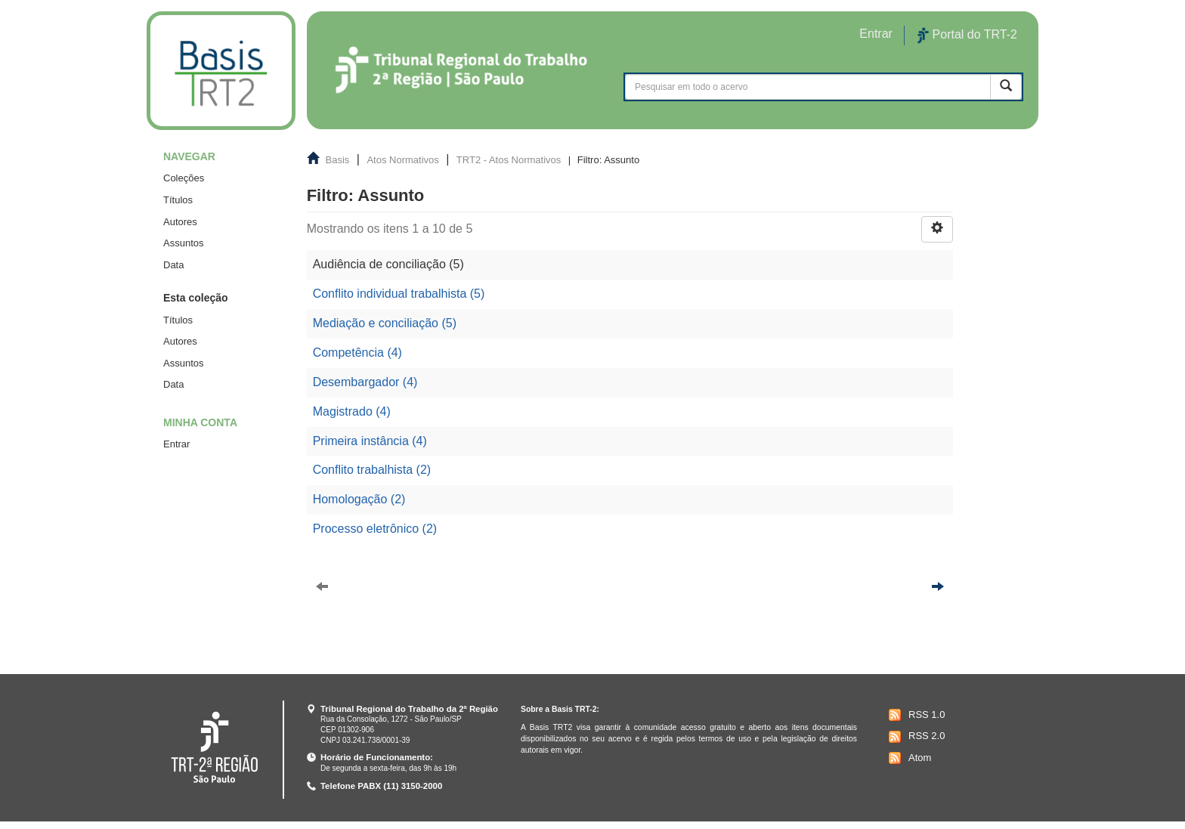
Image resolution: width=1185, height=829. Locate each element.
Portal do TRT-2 (967, 35)
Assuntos (183, 243)
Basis (338, 159)
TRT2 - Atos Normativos (508, 159)
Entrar (176, 444)
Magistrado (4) (352, 411)
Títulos (178, 200)
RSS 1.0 (915, 715)
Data (173, 265)
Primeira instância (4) (370, 441)
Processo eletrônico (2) (375, 528)
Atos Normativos (402, 159)
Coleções (183, 178)
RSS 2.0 (915, 737)
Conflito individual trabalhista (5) (399, 293)
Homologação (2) (359, 499)
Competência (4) (357, 352)
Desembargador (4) (365, 382)
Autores (180, 221)
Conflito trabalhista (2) (372, 469)
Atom (908, 758)
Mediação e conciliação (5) (384, 323)
